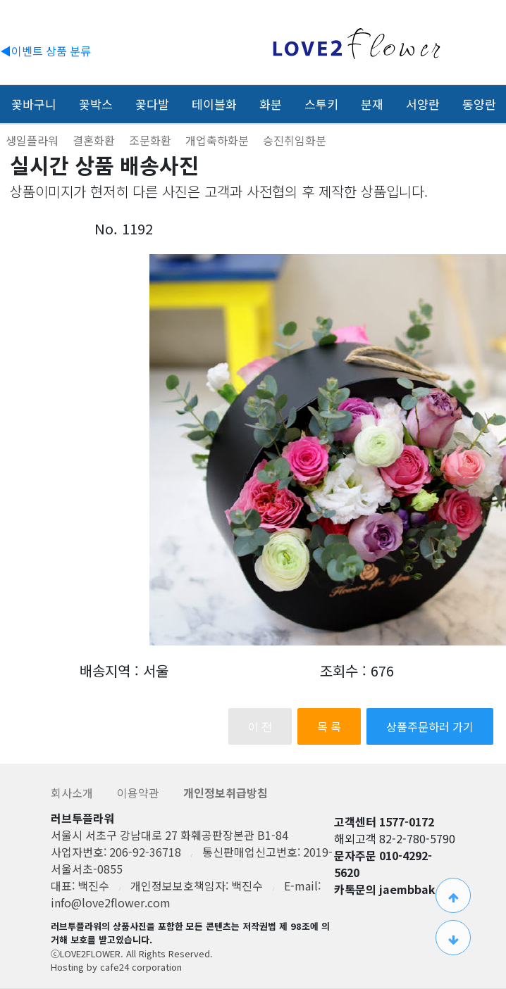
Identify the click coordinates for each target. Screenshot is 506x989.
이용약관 (139, 792)
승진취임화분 (294, 140)
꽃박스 (96, 104)
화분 (270, 104)
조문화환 (151, 140)
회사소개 (73, 792)
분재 (372, 104)
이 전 (260, 726)
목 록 (329, 726)
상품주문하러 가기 (430, 726)
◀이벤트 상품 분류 (45, 50)
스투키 (321, 104)
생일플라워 (33, 140)
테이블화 (214, 104)
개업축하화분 (218, 140)
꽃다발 (152, 104)
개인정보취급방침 (225, 792)
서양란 (423, 104)
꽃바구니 (33, 104)
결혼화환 (95, 140)
